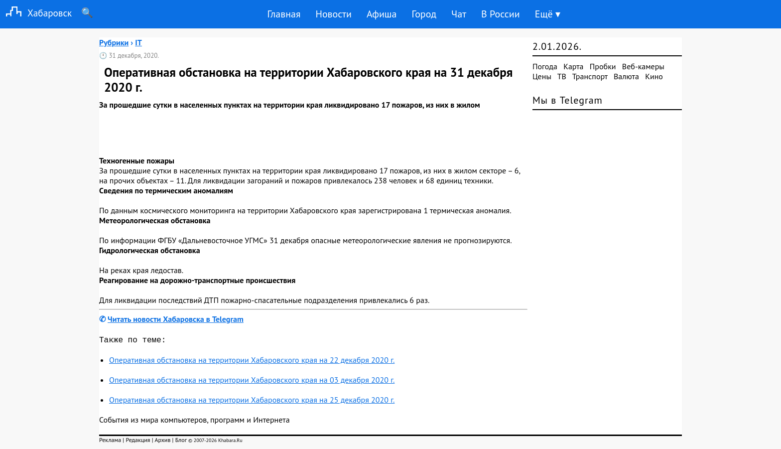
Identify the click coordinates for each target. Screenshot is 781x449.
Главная (283, 13)
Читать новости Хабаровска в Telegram (176, 319)
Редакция (138, 442)
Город (424, 13)
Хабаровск (36, 12)
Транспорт (590, 76)
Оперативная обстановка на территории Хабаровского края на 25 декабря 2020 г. (251, 402)
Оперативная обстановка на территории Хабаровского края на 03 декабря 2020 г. (251, 382)
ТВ (561, 76)
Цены (541, 76)
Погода (544, 66)
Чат (458, 13)
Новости (333, 13)
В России (500, 13)
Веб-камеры (643, 66)
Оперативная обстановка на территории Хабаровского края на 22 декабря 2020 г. (251, 362)
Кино (654, 76)
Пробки (603, 66)
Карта (573, 66)
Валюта (626, 76)
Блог (181, 442)
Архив (162, 442)
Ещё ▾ (547, 13)
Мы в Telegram (567, 100)
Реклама (110, 442)
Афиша (382, 13)
